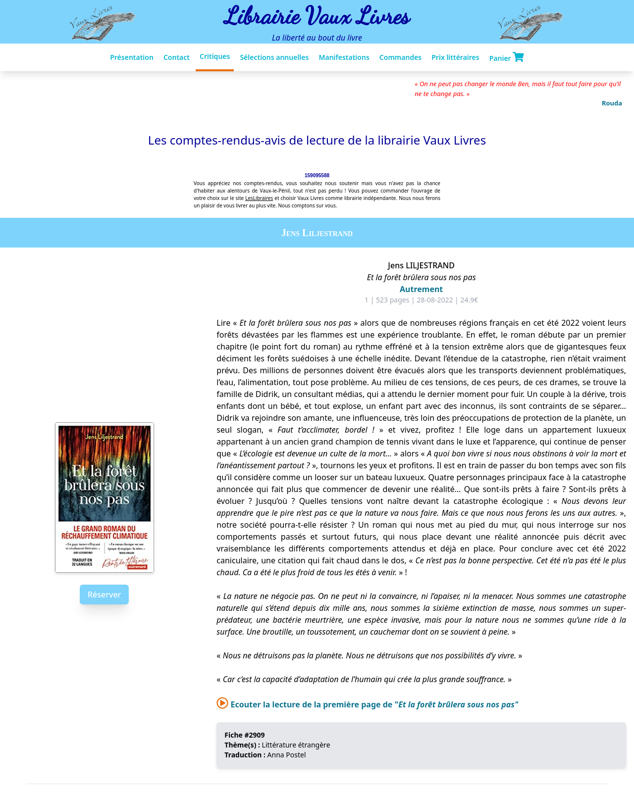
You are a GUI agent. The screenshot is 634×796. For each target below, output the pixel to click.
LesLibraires (259, 198)
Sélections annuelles (274, 57)
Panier (506, 57)
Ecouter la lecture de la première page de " (367, 704)
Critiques (215, 56)
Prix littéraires (455, 57)
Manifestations (343, 57)
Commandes (400, 57)
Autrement (421, 289)
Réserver (104, 594)
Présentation (132, 57)
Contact (176, 57)
